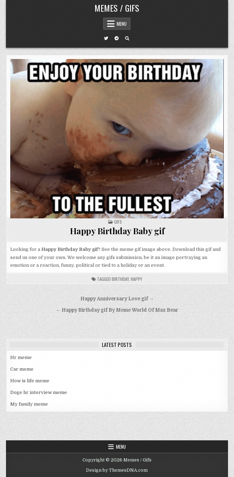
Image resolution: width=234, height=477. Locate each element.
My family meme (29, 404)
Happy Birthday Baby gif (117, 230)
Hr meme (21, 357)
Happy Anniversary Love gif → (117, 298)
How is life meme (29, 380)
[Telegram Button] (116, 38)
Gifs (118, 222)
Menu (122, 23)
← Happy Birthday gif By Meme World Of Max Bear (117, 310)
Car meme (21, 369)
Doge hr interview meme (38, 392)
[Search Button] (127, 38)
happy (136, 279)
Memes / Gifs (116, 7)
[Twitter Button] (106, 38)
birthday (120, 279)
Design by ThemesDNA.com (117, 470)
